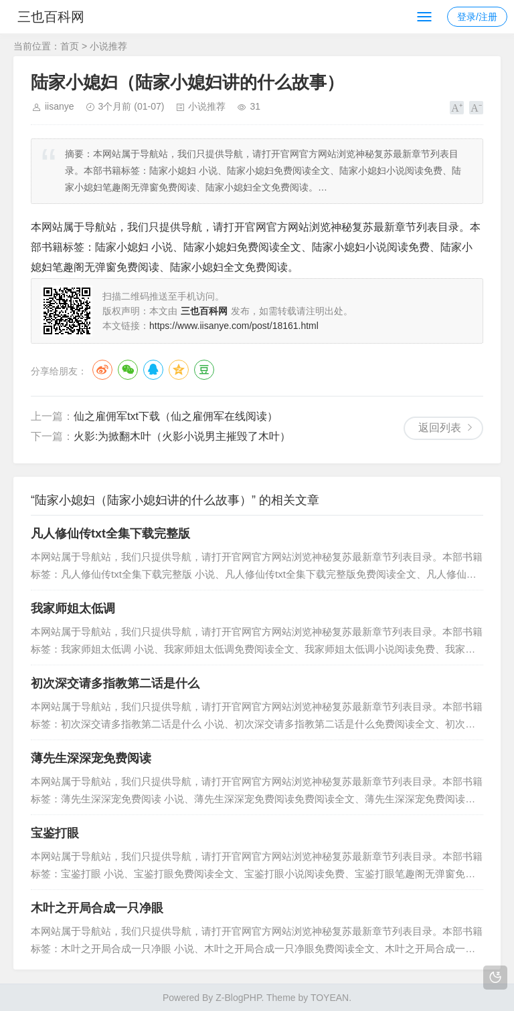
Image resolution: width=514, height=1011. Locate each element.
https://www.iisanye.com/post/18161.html (234, 325)
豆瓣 (204, 370)
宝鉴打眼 (55, 833)
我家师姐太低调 (73, 608)
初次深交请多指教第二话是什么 (115, 683)
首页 (69, 46)
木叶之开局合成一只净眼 (97, 908)
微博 (102, 370)
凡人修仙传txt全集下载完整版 (110, 533)
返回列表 (439, 427)
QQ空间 (179, 370)
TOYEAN (330, 997)
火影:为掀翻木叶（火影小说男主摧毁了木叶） (182, 436)
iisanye (59, 106)
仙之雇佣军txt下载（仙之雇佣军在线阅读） (176, 416)
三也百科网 (58, 16)
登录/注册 (477, 16)
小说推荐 (108, 46)
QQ (153, 370)
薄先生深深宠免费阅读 (91, 758)
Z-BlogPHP (238, 997)
